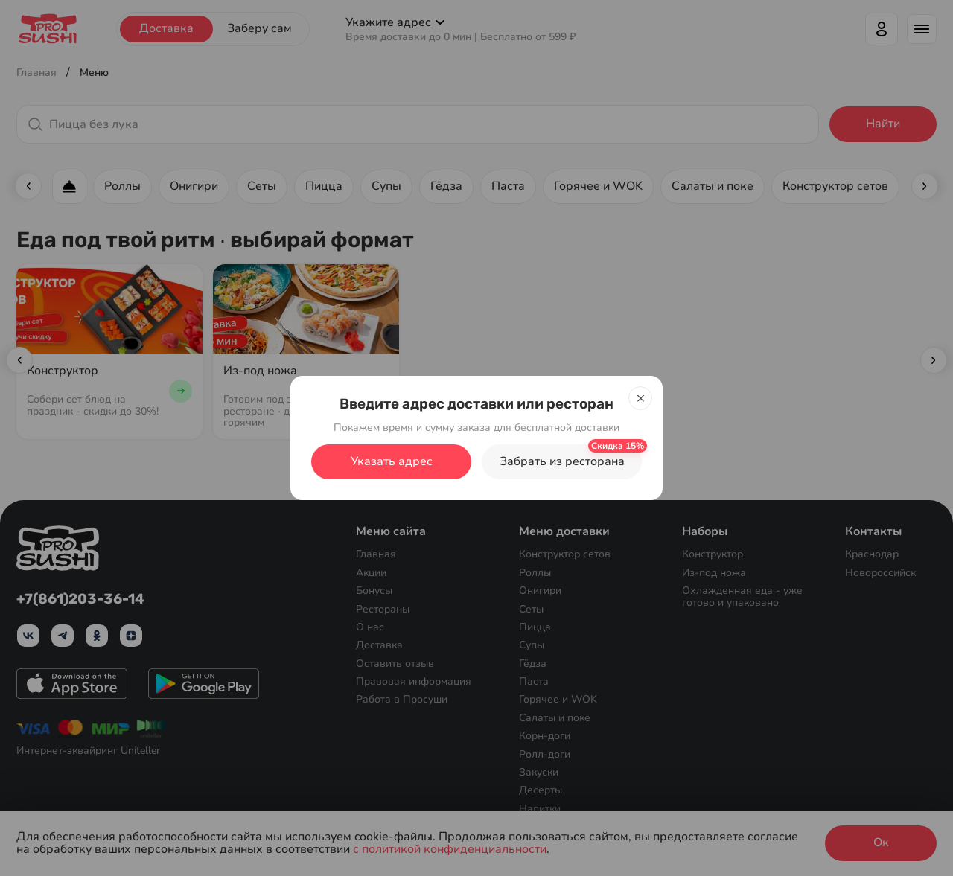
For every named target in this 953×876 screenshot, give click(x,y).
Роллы (535, 572)
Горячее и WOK (558, 699)
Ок (881, 842)
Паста (534, 681)
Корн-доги (544, 735)
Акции (371, 572)
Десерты (540, 790)
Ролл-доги (544, 754)
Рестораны (382, 608)
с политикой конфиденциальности (449, 850)
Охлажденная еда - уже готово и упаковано (742, 596)
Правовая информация (413, 681)
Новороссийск (880, 572)
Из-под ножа (714, 572)
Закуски (538, 772)
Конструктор (712, 554)
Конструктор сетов (565, 554)
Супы (531, 644)
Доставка (379, 644)
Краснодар (872, 554)
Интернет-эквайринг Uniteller (88, 750)
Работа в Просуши (401, 699)
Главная (376, 554)
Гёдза (532, 663)
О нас (370, 627)
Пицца (535, 627)
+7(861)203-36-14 (80, 599)
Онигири (540, 590)
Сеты (531, 608)
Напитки (540, 808)
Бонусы (374, 590)
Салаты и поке (554, 717)
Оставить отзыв (395, 663)
